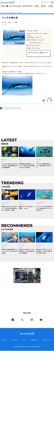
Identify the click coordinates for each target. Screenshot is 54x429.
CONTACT (24, 338)
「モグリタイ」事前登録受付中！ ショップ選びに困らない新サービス (44, 164)
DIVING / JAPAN (7, 22)
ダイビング (3, 7)
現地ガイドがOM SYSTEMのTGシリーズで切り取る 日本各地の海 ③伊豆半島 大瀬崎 (9, 206)
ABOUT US (5, 338)
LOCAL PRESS (39, 243)
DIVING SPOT (21, 243)
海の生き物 (3, 157)
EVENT (20, 157)
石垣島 (13, 12)
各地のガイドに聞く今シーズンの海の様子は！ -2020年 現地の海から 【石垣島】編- (27, 249)
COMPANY (14, 338)
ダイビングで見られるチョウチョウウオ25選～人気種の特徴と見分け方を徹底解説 (10, 164)
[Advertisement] (27, 120)
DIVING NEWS (4, 243)
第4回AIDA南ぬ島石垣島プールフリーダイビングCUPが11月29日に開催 (10, 249)
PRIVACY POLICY (47, 338)
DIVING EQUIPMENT (6, 200)
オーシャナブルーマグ (13, 7)
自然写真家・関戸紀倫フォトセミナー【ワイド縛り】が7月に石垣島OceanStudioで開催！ (27, 164)
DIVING (20, 200)
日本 (10, 12)
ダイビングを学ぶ (50, 7)
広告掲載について (35, 338)
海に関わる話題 (36, 7)
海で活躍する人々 (43, 7)
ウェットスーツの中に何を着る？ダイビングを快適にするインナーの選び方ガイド (44, 206)
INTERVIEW (38, 157)
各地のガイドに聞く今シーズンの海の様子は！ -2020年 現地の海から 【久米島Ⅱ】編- (44, 249)
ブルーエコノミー (27, 7)
